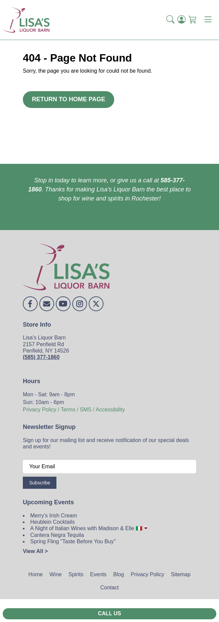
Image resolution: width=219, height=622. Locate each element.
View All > (35, 551)
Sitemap (181, 574)
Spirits (76, 574)
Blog (118, 574)
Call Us (109, 613)
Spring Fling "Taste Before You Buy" (73, 541)
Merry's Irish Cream (53, 515)
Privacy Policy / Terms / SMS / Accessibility (74, 409)
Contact (109, 587)
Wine (55, 574)
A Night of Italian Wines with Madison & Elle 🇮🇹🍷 (89, 528)
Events (98, 574)
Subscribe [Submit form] (39, 482)
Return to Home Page (68, 99)
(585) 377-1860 (41, 357)
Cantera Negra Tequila (57, 535)
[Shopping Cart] (192, 20)
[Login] (181, 20)
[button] (170, 20)
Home (36, 574)
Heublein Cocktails (52, 522)
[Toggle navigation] (208, 20)
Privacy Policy (147, 574)
